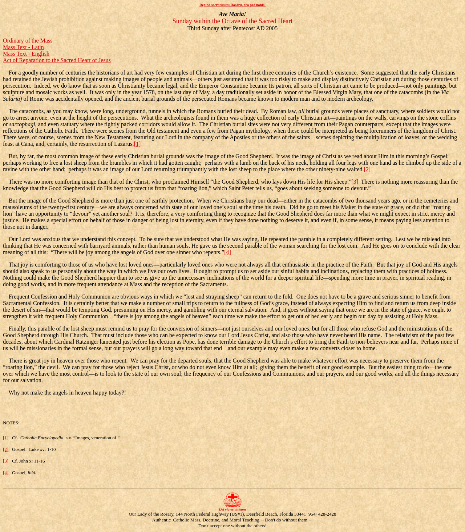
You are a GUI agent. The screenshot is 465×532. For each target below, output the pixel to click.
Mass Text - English (26, 54)
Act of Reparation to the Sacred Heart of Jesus (57, 60)
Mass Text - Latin (23, 47)
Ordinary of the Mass (27, 40)
